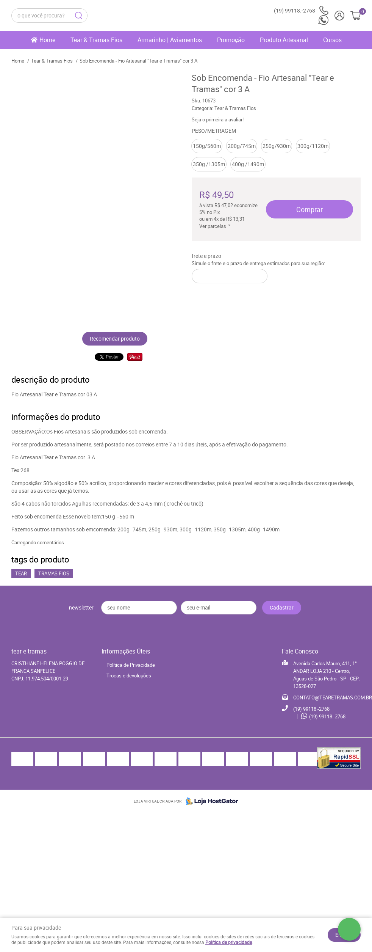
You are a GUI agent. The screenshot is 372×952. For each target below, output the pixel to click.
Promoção (231, 40)
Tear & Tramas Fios (96, 40)
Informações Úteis (126, 651)
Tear (21, 573)
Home (47, 40)
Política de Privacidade (130, 664)
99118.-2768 (301, 10)
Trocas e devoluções (128, 675)
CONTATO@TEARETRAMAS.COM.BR (332, 697)
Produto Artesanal (284, 40)
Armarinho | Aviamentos (170, 40)
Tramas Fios (53, 573)
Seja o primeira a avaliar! (218, 119)
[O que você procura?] (78, 15)
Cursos (332, 40)
